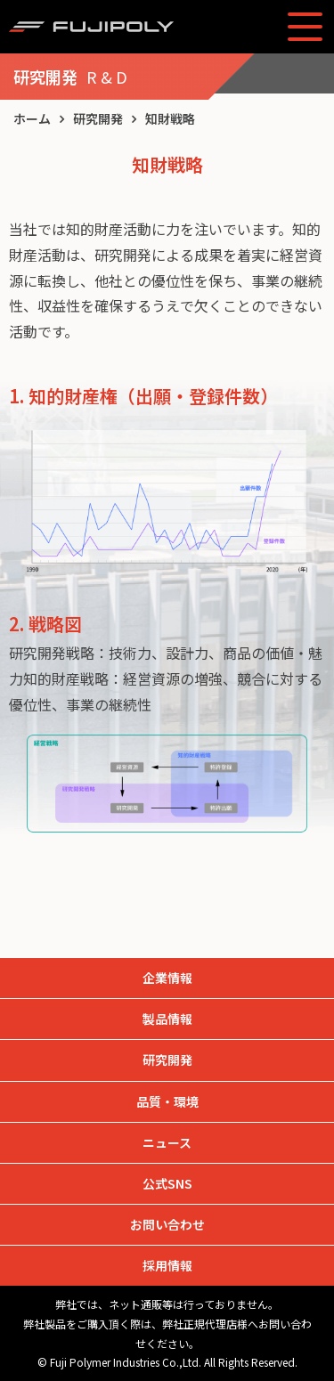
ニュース (167, 1142)
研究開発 (98, 118)
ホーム (32, 118)
